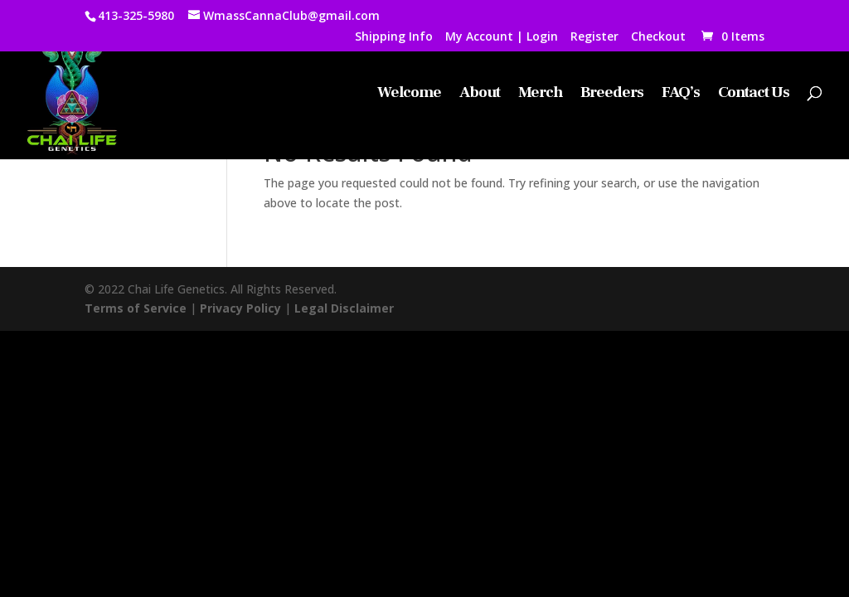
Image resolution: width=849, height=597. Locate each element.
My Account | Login (501, 37)
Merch (540, 94)
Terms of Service (136, 308)
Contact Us (753, 94)
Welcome (409, 94)
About (479, 94)
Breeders (611, 94)
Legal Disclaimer (344, 308)
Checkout (658, 37)
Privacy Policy (240, 308)
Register (594, 37)
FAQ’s (681, 94)
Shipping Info (394, 37)
